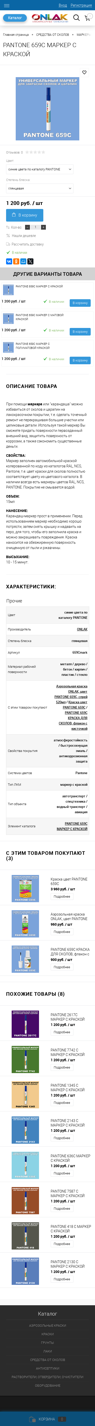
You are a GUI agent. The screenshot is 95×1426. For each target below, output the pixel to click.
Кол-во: (16, 227)
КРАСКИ (48, 1334)
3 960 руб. (63, 889)
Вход (63, 5)
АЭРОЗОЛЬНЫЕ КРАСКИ (47, 1325)
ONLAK (82, 629)
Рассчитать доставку (25, 244)
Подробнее (62, 896)
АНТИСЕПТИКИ (47, 1368)
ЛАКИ (47, 1351)
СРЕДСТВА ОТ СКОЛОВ (47, 1360)
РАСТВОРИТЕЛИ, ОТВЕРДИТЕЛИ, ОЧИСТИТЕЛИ (47, 1377)
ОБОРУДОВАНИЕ (47, 1385)
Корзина (47, 1419)
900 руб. (61, 959)
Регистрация (81, 5)
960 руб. (61, 924)
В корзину (24, 215)
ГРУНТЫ (47, 1343)
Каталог (15, 18)
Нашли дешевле (21, 235)
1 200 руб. (14, 301)
